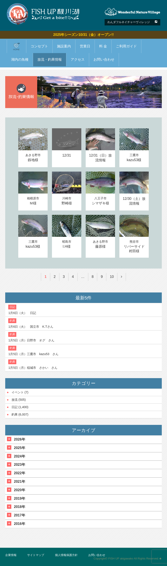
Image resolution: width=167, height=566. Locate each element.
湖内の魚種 (19, 59)
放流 (15, 399)
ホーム (16, 46)
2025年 (19, 448)
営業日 (85, 46)
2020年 (19, 490)
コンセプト (39, 46)
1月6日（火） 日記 (22, 313)
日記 (15, 407)
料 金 (103, 46)
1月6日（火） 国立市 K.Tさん (30, 326)
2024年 (19, 456)
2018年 (19, 507)
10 (112, 277)
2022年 (19, 473)
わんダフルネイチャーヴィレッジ (128, 22)
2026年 (19, 439)
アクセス (78, 59)
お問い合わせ (104, 59)
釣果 (15, 414)
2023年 (19, 464)
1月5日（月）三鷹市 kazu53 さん (33, 354)
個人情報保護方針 (66, 555)
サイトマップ (35, 555)
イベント (18, 392)
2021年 (19, 481)
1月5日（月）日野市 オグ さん (31, 340)
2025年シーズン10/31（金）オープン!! (83, 35)
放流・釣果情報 (49, 59)
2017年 (19, 515)
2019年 (19, 498)
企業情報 (11, 555)
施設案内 (64, 46)
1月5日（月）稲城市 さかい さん (32, 367)
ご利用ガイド (126, 46)
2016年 (19, 524)
